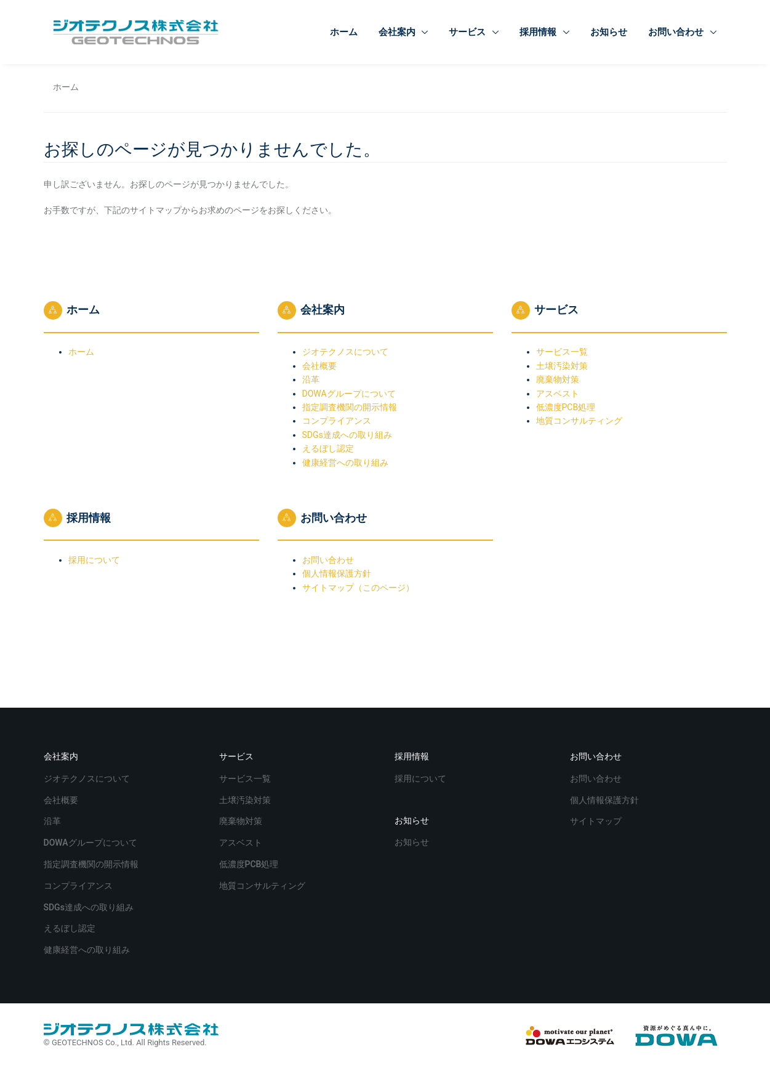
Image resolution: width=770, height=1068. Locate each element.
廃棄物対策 (557, 379)
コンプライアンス (336, 421)
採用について (94, 560)
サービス (468, 32)
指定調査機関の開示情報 (349, 407)
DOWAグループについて (349, 393)
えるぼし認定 (328, 448)
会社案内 (398, 32)
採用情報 (539, 32)
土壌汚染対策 (562, 366)
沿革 (310, 379)
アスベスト (557, 393)
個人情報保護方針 (336, 573)
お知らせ (608, 32)
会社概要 (319, 366)
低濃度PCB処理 (566, 407)
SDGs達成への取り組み (347, 435)
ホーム (344, 32)
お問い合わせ (677, 32)
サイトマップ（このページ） (358, 588)
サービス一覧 (562, 352)
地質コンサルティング (579, 421)
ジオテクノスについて (345, 352)
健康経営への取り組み (345, 462)
